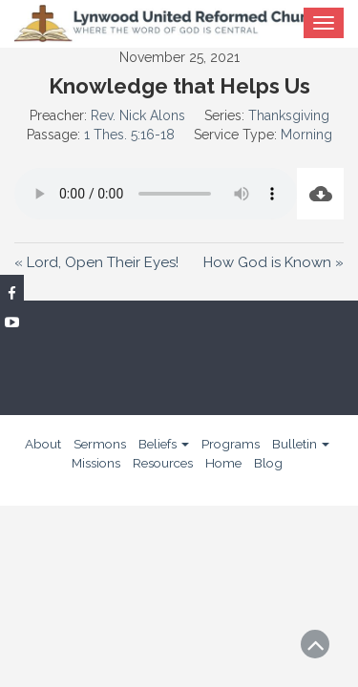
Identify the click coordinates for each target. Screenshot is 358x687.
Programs (230, 443)
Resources (163, 462)
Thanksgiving (288, 115)
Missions (96, 462)
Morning (306, 134)
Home (223, 462)
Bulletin (300, 443)
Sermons (100, 443)
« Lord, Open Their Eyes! (96, 262)
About (43, 443)
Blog (268, 462)
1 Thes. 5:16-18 (129, 134)
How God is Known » (273, 262)
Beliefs (163, 443)
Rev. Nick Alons (138, 115)
